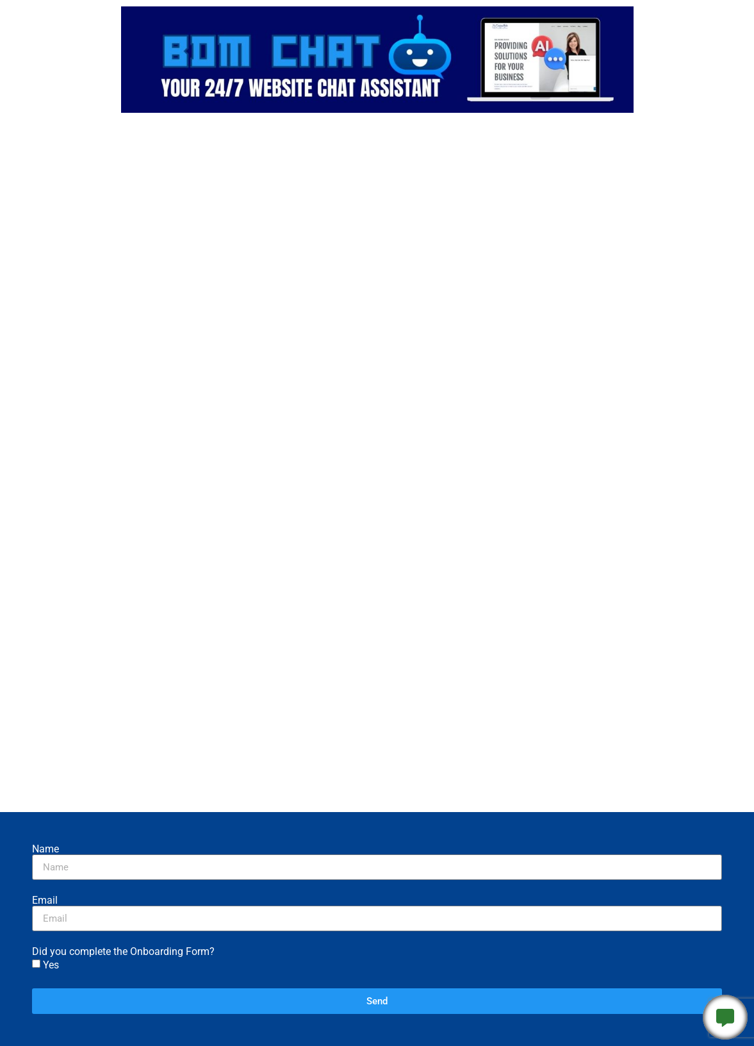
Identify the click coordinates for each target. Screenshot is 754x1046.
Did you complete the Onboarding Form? (123, 952)
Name (45, 849)
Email (45, 900)
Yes (51, 965)
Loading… (377, 463)
